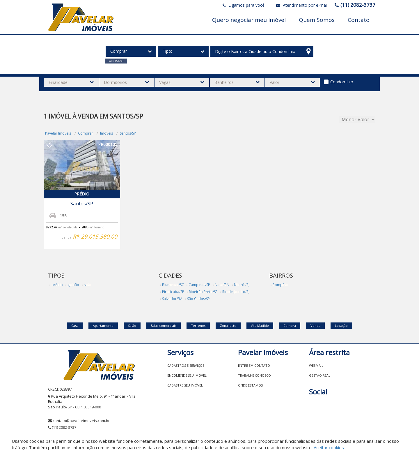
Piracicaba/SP (173, 291)
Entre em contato (254, 365)
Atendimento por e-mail (302, 5)
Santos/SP (128, 133)
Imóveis (106, 133)
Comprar (85, 133)
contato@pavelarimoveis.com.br (81, 420)
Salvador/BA (172, 298)
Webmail (316, 365)
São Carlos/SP (198, 298)
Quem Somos (317, 20)
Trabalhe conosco (254, 375)
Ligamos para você (243, 5)
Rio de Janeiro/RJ (235, 291)
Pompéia (280, 284)
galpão (73, 284)
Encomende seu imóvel (187, 375)
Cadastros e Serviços (185, 365)
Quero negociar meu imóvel (249, 20)
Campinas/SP (199, 284)
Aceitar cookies (329, 447)
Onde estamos (250, 385)
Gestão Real (319, 375)
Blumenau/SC (173, 284)
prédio (57, 284)
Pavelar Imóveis (58, 133)
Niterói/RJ (241, 284)
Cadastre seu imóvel (185, 385)
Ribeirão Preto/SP (203, 291)
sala (87, 284)
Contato (359, 20)
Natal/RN (222, 284)
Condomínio (341, 81)
